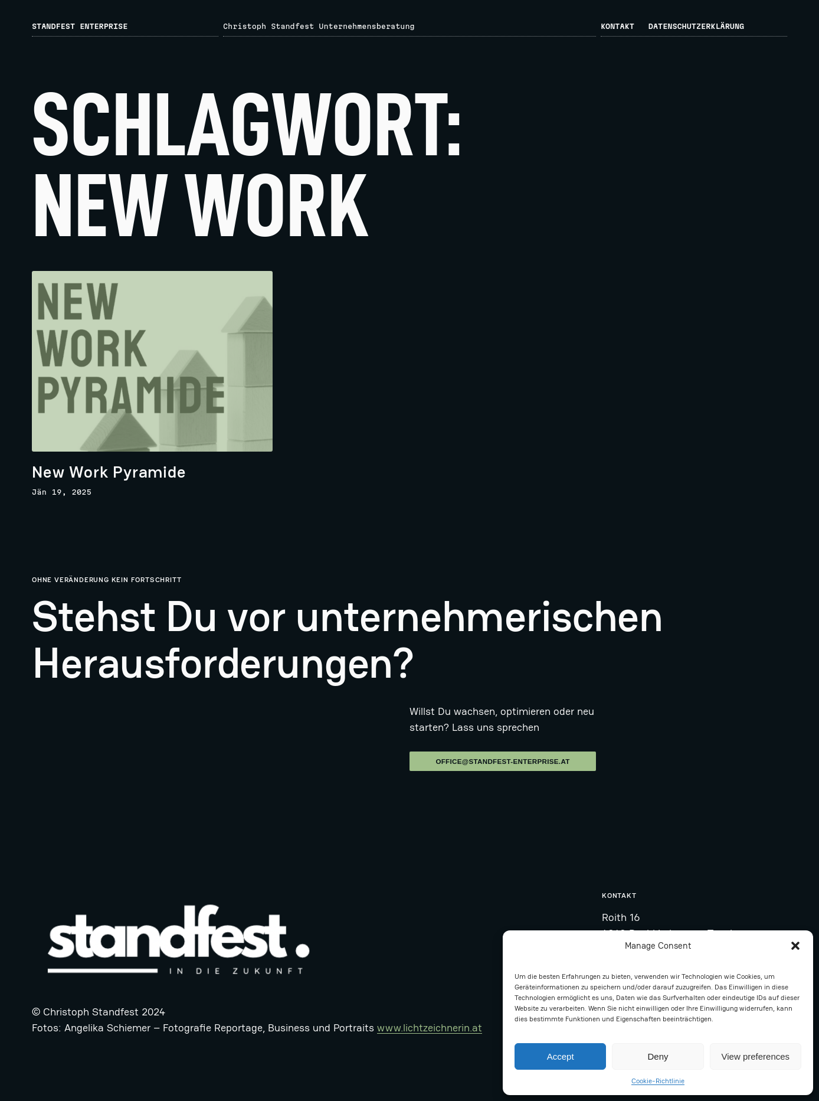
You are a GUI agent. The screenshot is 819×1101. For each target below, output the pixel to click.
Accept (560, 1056)
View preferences (756, 1056)
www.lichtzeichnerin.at (429, 1027)
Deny (657, 1056)
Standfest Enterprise (79, 26)
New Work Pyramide (109, 472)
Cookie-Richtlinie (657, 1081)
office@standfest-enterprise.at (502, 761)
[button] (795, 946)
